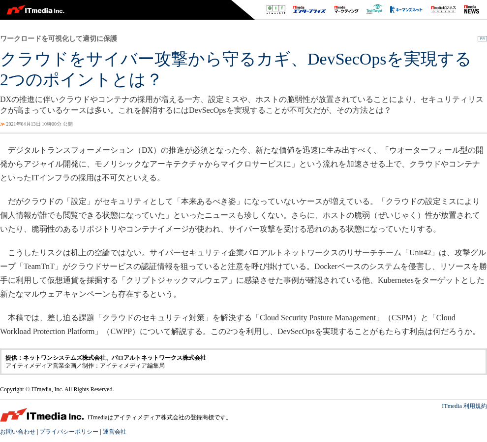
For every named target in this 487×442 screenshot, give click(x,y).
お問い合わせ (17, 431)
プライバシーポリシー (68, 431)
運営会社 (114, 431)
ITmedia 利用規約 (464, 406)
